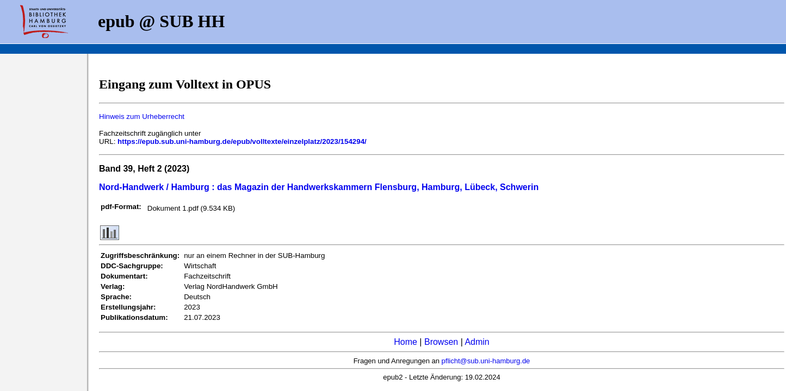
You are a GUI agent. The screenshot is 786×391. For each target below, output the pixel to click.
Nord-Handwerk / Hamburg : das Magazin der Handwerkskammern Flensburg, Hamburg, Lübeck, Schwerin (319, 187)
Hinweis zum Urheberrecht (141, 116)
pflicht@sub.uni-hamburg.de (486, 361)
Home (405, 341)
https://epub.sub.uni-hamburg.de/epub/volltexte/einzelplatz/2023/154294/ (242, 141)
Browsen (441, 341)
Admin (477, 341)
